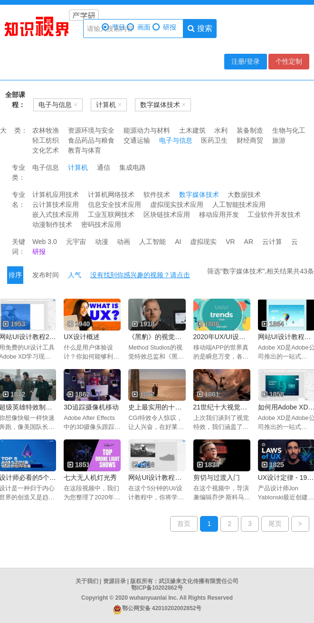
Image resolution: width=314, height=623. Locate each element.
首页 (183, 523)
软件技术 (156, 194)
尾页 (275, 523)
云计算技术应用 (55, 204)
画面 (139, 27)
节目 (113, 27)
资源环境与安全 (91, 130)
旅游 (278, 140)
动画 (123, 241)
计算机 (78, 167)
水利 (221, 130)
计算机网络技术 (111, 194)
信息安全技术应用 (114, 204)
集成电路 (132, 167)
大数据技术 (244, 194)
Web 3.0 (44, 241)
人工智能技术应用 (239, 204)
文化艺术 (45, 150)
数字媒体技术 (199, 194)
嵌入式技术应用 (55, 214)
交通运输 (137, 140)
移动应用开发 (219, 214)
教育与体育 (84, 150)
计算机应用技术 (55, 194)
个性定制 (289, 61)
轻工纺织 (45, 140)
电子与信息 (175, 140)
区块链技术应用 (166, 214)
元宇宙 (76, 241)
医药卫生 (214, 140)
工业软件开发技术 (274, 214)
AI (178, 241)
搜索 (200, 28)
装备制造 (250, 130)
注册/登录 (245, 61)
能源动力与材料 (147, 130)
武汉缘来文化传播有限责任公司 (198, 581)
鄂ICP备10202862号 (157, 587)
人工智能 (152, 241)
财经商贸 (250, 140)
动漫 (101, 241)
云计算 (272, 241)
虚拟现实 (203, 241)
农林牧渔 (45, 130)
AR (248, 241)
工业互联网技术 (111, 214)
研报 (164, 27)
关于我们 (87, 581)
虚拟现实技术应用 (176, 204)
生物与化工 (288, 130)
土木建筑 (192, 130)
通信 (103, 167)
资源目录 (114, 581)
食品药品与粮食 (91, 140)
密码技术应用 (101, 224)
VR (230, 241)
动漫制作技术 (52, 224)
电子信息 (45, 167)
